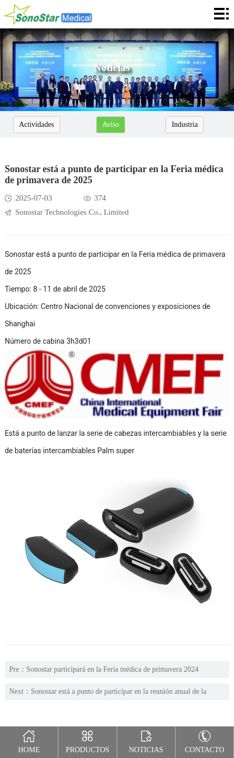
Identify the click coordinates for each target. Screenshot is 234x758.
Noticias (146, 740)
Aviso (110, 124)
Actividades (36, 124)
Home (29, 740)
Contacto (204, 740)
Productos (87, 740)
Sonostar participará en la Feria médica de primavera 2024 (112, 669)
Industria (184, 124)
